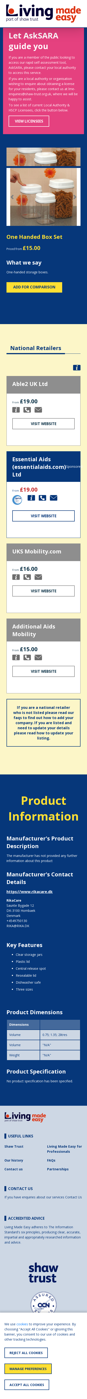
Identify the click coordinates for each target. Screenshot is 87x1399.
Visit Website (43, 423)
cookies (22, 1324)
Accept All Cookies (27, 1385)
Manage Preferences (28, 1369)
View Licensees (29, 121)
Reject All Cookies (26, 1353)
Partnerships (58, 1169)
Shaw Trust (13, 1146)
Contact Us (73, 1197)
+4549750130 (16, 921)
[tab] (35, 344)
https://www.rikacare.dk (29, 891)
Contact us (13, 1169)
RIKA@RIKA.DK (17, 926)
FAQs (51, 1160)
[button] (12, 197)
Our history (13, 1160)
